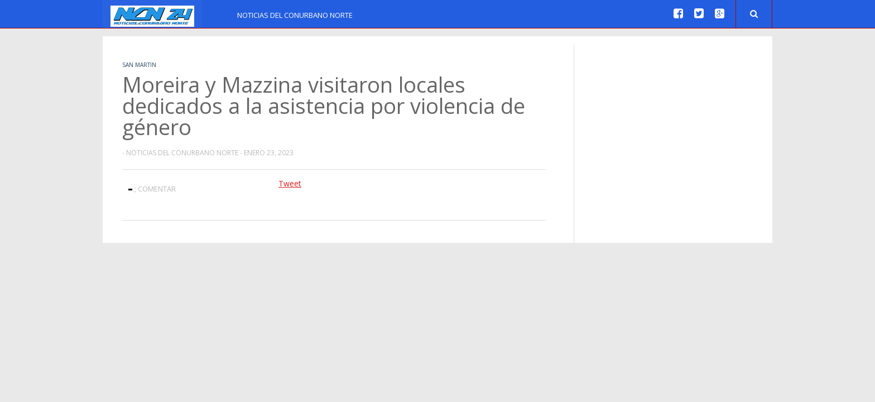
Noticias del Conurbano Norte (295, 15)
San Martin (139, 65)
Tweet (289, 183)
